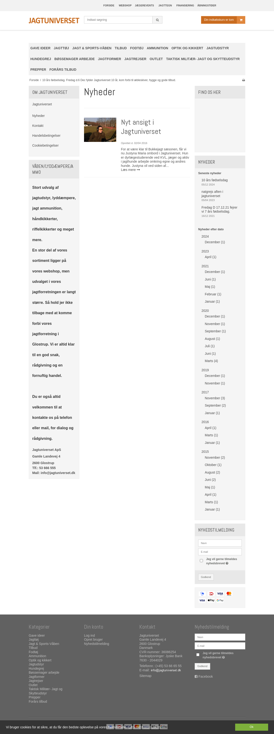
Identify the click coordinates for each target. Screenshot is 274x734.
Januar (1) (212, 301)
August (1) (212, 339)
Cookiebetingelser (45, 145)
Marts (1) (211, 435)
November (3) (215, 398)
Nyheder (38, 116)
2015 (205, 452)
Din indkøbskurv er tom (224, 20)
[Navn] (220, 637)
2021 (205, 266)
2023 (205, 251)
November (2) (215, 457)
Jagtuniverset (42, 104)
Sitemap (145, 676)
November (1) (215, 324)
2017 (205, 392)
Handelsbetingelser (46, 135)
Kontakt (37, 126)
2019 (205, 370)
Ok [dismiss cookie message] (252, 727)
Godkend (206, 577)
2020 (205, 311)
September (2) (215, 405)
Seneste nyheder (209, 173)
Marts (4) (211, 361)
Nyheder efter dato (211, 229)
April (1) (210, 257)
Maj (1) (210, 287)
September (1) (215, 331)
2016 (205, 422)
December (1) (215, 242)
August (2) (212, 472)
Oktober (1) (213, 465)
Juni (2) (210, 480)
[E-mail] (220, 645)
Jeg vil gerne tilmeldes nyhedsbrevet (224, 561)
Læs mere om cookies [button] (144, 727)
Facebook (205, 676)
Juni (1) (210, 279)
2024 (205, 236)
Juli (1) (210, 346)
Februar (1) (213, 294)
